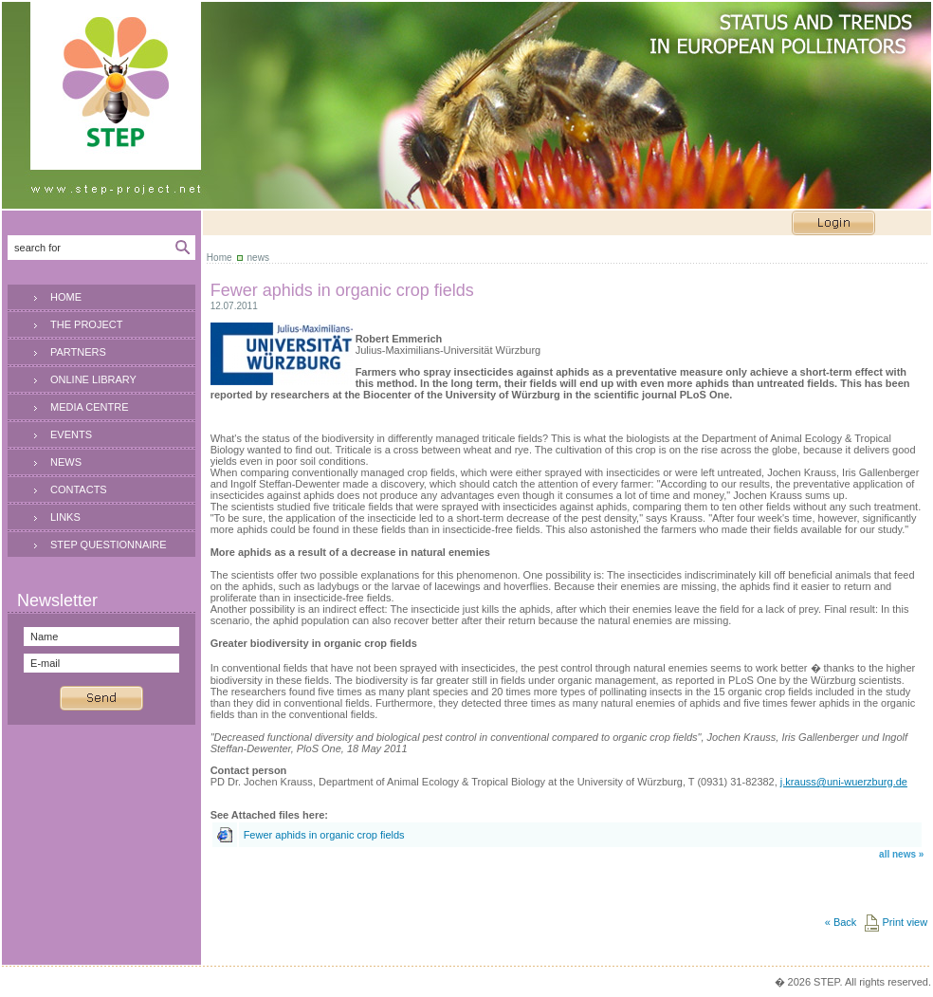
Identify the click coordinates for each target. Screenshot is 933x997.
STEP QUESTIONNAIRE (108, 544)
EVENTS (71, 434)
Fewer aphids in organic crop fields (324, 834)
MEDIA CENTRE (89, 407)
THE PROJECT (86, 324)
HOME (66, 297)
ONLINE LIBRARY (93, 379)
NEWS (66, 462)
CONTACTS (78, 489)
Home (219, 257)
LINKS (65, 517)
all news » (901, 854)
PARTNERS (78, 352)
